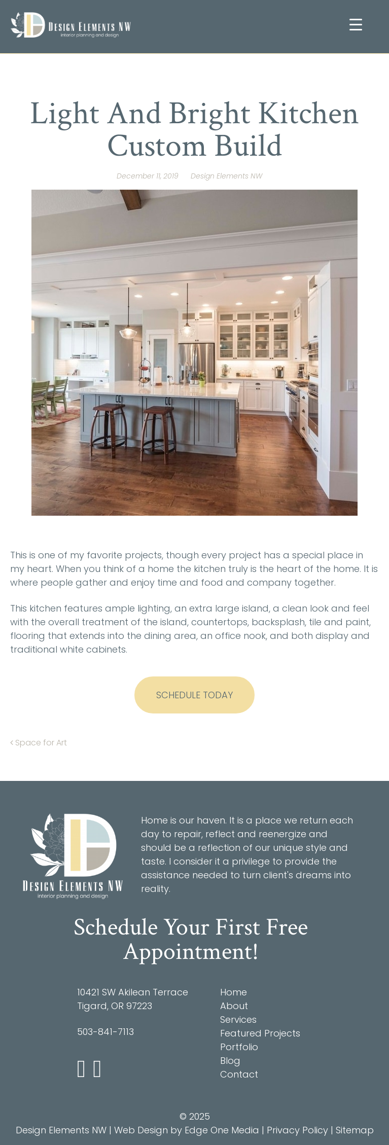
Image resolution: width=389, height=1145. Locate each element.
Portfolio (239, 1047)
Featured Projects (260, 1033)
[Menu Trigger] (356, 24)
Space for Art (38, 742)
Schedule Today (194, 695)
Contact (239, 1074)
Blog (230, 1060)
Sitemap (355, 1130)
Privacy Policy (297, 1130)
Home (233, 992)
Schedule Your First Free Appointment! (191, 939)
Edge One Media (222, 1130)
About (234, 1005)
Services (238, 1019)
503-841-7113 (105, 1031)
